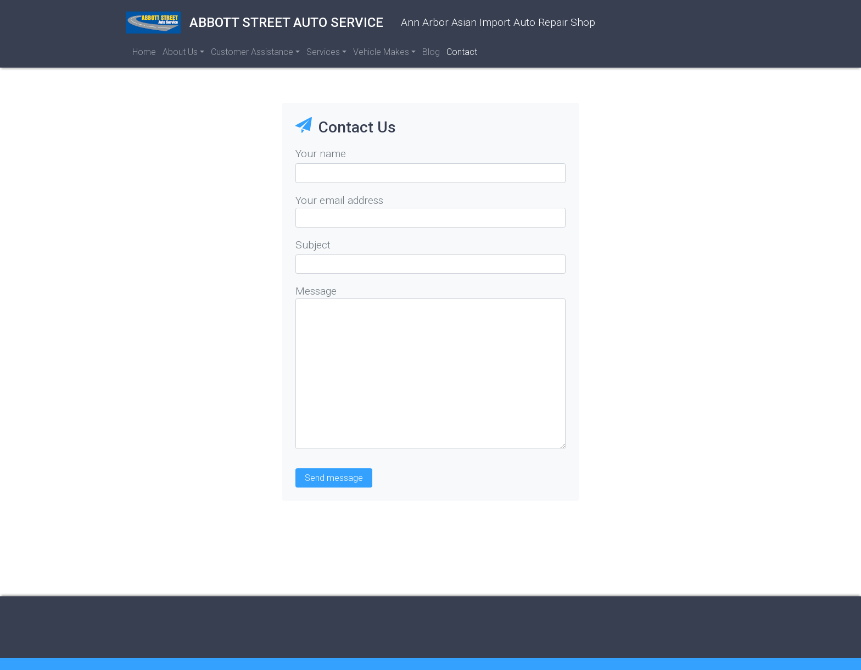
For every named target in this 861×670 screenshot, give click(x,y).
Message (316, 291)
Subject (313, 245)
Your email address (339, 200)
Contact (461, 52)
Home (144, 52)
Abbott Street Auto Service (254, 23)
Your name (320, 153)
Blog (431, 52)
